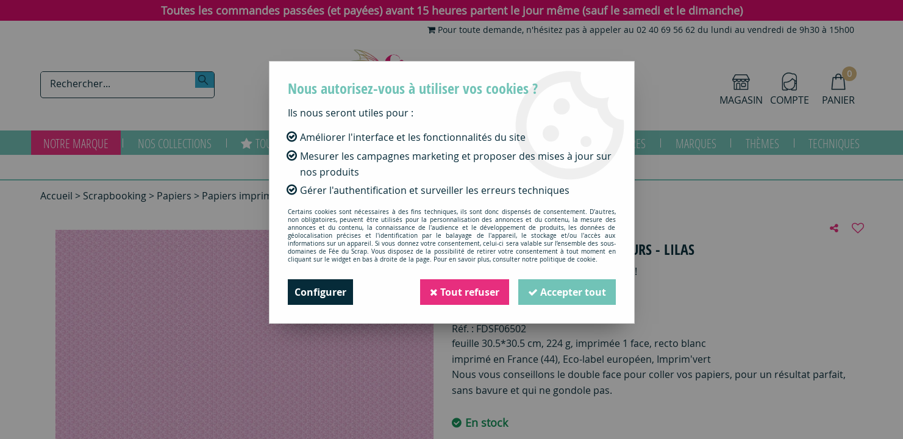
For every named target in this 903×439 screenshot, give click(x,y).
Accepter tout (567, 292)
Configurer (320, 292)
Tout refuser (464, 292)
